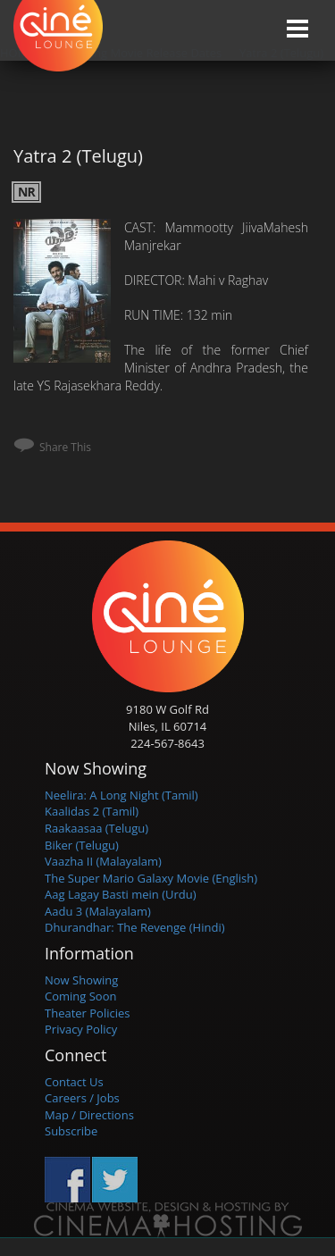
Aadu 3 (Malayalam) (98, 911)
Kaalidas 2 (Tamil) (91, 811)
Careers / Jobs (82, 1098)
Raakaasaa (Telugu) (96, 828)
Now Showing (81, 980)
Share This (65, 447)
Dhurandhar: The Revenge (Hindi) (135, 927)
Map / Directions (89, 1115)
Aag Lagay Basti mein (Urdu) (121, 894)
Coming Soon (80, 996)
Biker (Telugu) (82, 845)
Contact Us (74, 1082)
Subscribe (71, 1131)
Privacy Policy (81, 1029)
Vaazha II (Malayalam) (103, 861)
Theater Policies (87, 1013)
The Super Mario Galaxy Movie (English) (151, 878)
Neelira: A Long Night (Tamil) (121, 795)
